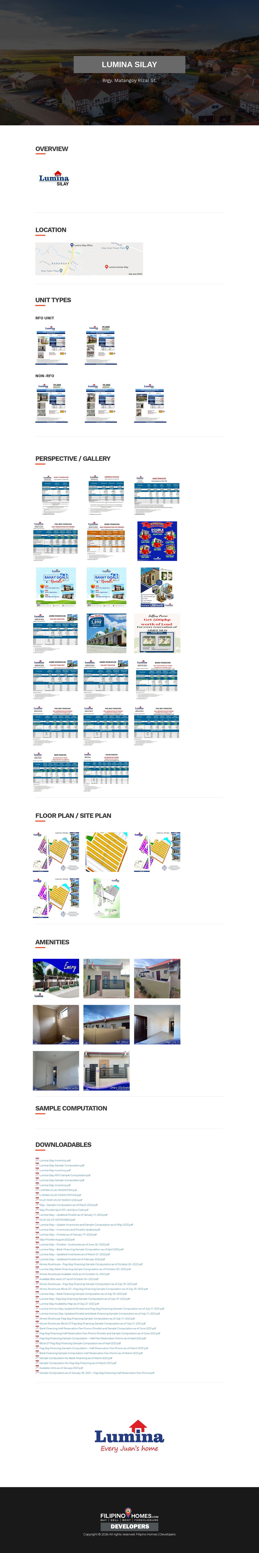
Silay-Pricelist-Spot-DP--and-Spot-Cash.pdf (61, 1209)
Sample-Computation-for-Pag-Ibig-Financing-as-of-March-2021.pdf (75, 1363)
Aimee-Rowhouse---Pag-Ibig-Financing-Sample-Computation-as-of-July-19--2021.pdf (86, 1284)
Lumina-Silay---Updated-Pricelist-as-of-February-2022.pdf (70, 1259)
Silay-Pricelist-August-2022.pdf (54, 1239)
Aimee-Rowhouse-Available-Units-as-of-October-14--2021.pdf (72, 1274)
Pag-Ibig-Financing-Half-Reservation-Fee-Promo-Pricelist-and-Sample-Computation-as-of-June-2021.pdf (97, 1333)
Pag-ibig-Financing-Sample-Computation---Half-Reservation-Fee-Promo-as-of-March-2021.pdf (91, 1348)
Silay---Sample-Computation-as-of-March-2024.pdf (66, 1205)
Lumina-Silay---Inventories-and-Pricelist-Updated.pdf (67, 1229)
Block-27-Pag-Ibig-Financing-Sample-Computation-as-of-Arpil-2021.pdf (78, 1343)
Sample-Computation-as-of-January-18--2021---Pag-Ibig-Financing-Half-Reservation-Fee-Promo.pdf (94, 1373)
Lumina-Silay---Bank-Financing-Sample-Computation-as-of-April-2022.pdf (79, 1249)
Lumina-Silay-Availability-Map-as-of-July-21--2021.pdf (67, 1303)
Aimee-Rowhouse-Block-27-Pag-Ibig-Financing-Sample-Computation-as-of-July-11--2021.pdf (90, 1323)
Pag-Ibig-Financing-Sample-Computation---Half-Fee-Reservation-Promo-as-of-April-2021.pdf (90, 1338)
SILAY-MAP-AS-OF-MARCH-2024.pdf (58, 1200)
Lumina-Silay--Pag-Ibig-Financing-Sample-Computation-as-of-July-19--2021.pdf (82, 1298)
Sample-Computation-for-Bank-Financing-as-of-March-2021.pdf (73, 1358)
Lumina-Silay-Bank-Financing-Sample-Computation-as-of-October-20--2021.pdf (83, 1269)
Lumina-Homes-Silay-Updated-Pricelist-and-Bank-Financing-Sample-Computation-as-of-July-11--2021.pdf (97, 1313)
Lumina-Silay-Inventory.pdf (53, 1160)
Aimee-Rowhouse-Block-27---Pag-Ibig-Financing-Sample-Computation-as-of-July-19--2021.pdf (91, 1289)
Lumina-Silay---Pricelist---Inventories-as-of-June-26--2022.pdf (72, 1244)
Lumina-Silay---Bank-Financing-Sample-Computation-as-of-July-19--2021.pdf (81, 1293)
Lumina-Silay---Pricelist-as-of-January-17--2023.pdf (66, 1234)
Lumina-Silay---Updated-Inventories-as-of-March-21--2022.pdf (72, 1254)
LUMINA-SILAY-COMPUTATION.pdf (58, 1195)
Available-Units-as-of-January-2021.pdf (59, 1368)
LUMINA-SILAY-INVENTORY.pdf (56, 1190)
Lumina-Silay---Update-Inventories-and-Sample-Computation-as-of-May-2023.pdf (84, 1224)
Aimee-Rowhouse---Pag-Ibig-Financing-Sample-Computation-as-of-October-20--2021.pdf (89, 1264)
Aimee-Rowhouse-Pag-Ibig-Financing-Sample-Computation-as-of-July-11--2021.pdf (85, 1318)
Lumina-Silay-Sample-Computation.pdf (59, 1165)
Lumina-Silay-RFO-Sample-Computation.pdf (62, 1175)
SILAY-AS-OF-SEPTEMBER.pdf (55, 1219)
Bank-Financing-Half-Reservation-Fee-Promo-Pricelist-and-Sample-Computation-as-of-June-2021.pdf (95, 1328)
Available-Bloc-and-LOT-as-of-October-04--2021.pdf (66, 1279)
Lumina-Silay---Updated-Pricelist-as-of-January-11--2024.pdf (71, 1214)
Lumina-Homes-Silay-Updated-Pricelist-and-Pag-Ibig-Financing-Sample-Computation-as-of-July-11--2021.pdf (99, 1308)
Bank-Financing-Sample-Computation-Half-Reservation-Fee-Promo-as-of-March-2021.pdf (89, 1353)
